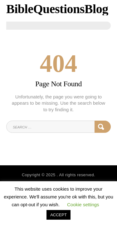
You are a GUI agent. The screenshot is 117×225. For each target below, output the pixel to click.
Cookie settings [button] (83, 204)
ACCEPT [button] (58, 214)
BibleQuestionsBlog (57, 9)
